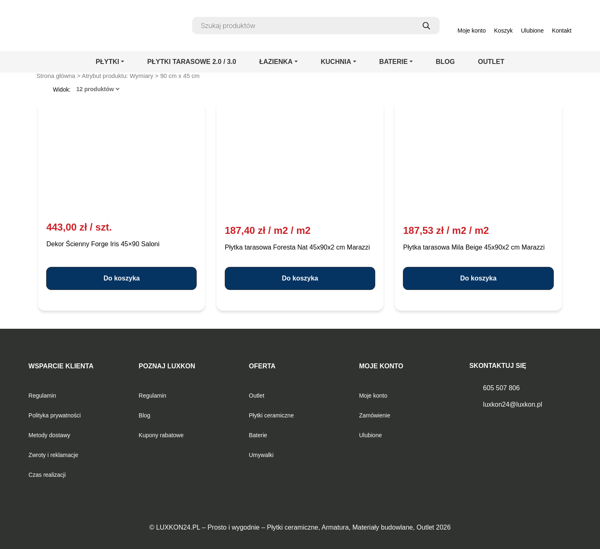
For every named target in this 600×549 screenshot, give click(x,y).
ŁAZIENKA (276, 61)
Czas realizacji (47, 474)
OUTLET (491, 61)
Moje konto (373, 395)
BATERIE (393, 61)
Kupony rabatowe (161, 435)
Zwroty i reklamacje (53, 455)
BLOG (445, 61)
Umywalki (261, 455)
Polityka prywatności (54, 415)
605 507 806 (501, 387)
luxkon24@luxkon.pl (512, 404)
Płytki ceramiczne (271, 415)
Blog (144, 415)
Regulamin (42, 395)
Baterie (258, 435)
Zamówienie (374, 415)
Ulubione (370, 435)
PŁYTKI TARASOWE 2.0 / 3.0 (191, 61)
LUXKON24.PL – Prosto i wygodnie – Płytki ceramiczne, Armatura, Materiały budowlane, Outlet (295, 527)
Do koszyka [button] (122, 278)
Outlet (256, 395)
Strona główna (55, 76)
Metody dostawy (49, 435)
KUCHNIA (336, 61)
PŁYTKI (107, 61)
